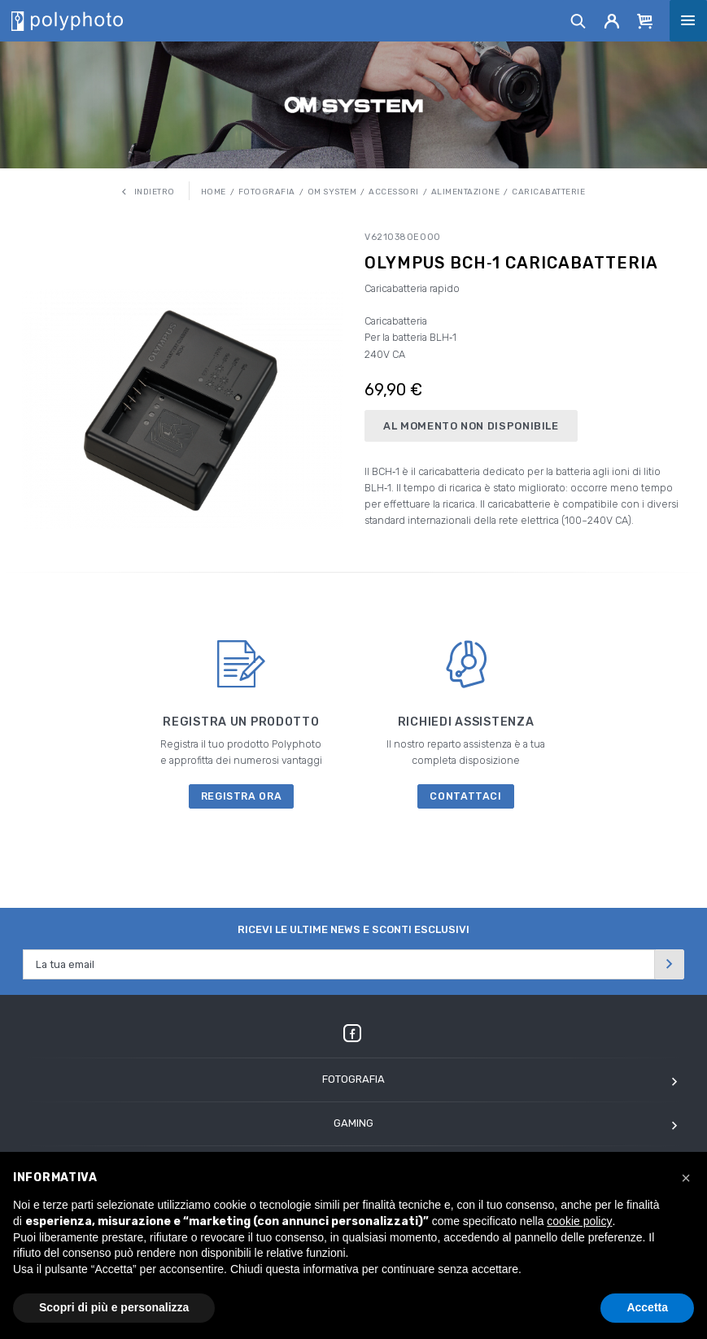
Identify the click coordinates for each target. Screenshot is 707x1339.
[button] (686, 1178)
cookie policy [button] (579, 1221)
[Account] (612, 20)
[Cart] (645, 20)
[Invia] (669, 964)
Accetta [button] (647, 1307)
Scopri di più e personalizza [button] (114, 1307)
